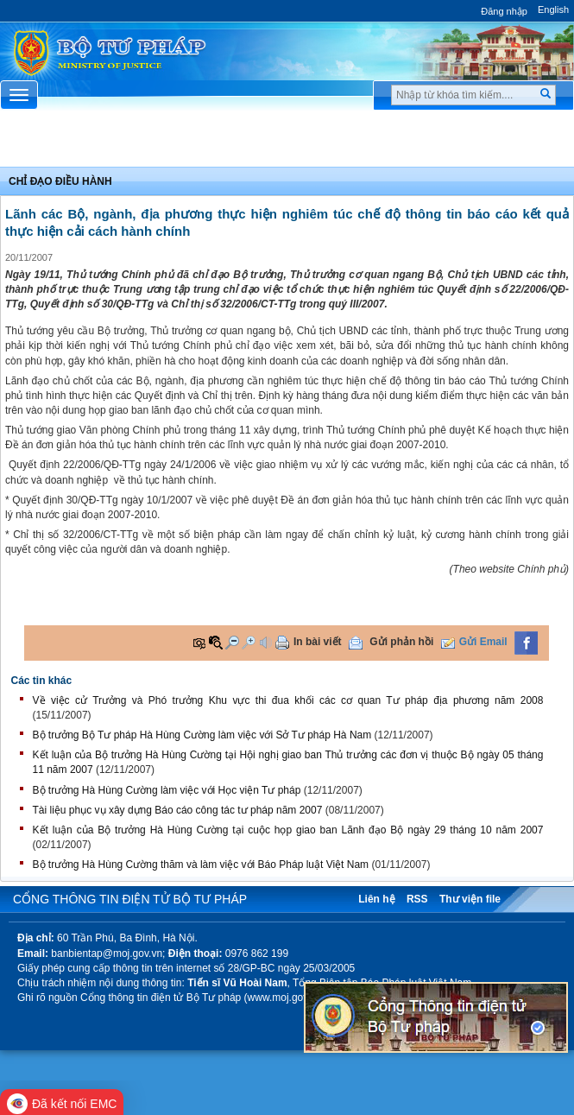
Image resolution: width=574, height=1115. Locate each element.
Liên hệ (376, 899)
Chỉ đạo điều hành (60, 181)
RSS (417, 899)
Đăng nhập (504, 11)
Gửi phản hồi (401, 642)
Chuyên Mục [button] (287, 143)
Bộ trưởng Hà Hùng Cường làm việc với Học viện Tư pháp (167, 790)
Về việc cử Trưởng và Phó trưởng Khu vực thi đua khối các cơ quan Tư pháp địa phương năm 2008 (288, 700)
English (553, 9)
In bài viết (317, 642)
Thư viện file (470, 899)
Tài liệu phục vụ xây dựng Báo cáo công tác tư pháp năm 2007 (178, 810)
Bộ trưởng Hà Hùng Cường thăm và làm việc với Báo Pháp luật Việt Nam (201, 864)
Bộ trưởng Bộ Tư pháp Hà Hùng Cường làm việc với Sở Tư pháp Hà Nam (202, 735)
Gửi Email (483, 642)
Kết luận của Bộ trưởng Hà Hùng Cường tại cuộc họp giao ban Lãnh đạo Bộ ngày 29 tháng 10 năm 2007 (288, 830)
